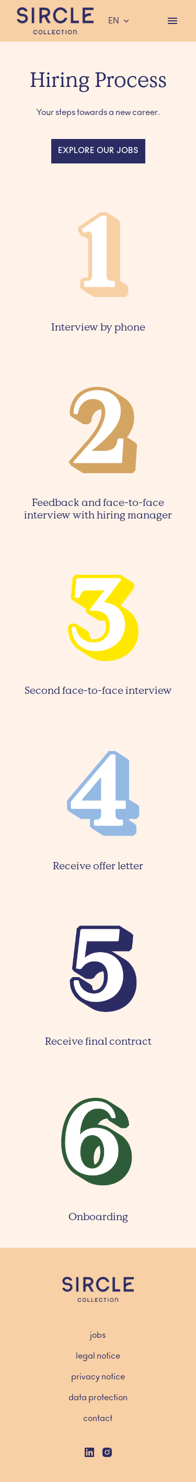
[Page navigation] (172, 20)
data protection (98, 1398)
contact (97, 1418)
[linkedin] (89, 1452)
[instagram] (107, 1452)
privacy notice (98, 1377)
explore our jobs (98, 151)
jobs (98, 1335)
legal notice (98, 1356)
